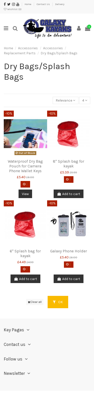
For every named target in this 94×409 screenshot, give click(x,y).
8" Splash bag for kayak (68, 163)
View (25, 194)
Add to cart (68, 194)
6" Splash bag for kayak (25, 253)
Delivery (59, 4)
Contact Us (44, 4)
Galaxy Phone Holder (68, 251)
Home (28, 4)
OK (58, 302)
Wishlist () (13, 9)
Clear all (35, 302)
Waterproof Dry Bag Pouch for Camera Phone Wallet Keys (25, 166)
